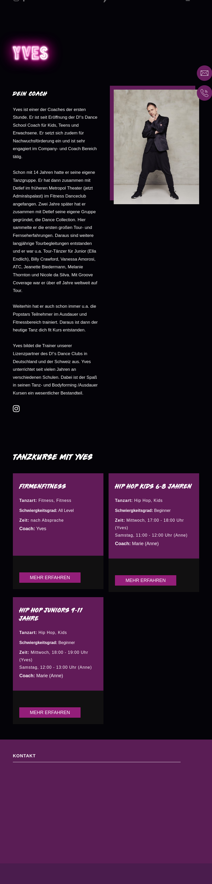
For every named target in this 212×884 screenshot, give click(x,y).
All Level (66, 510)
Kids (158, 500)
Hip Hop (142, 500)
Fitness (46, 500)
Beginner (162, 510)
